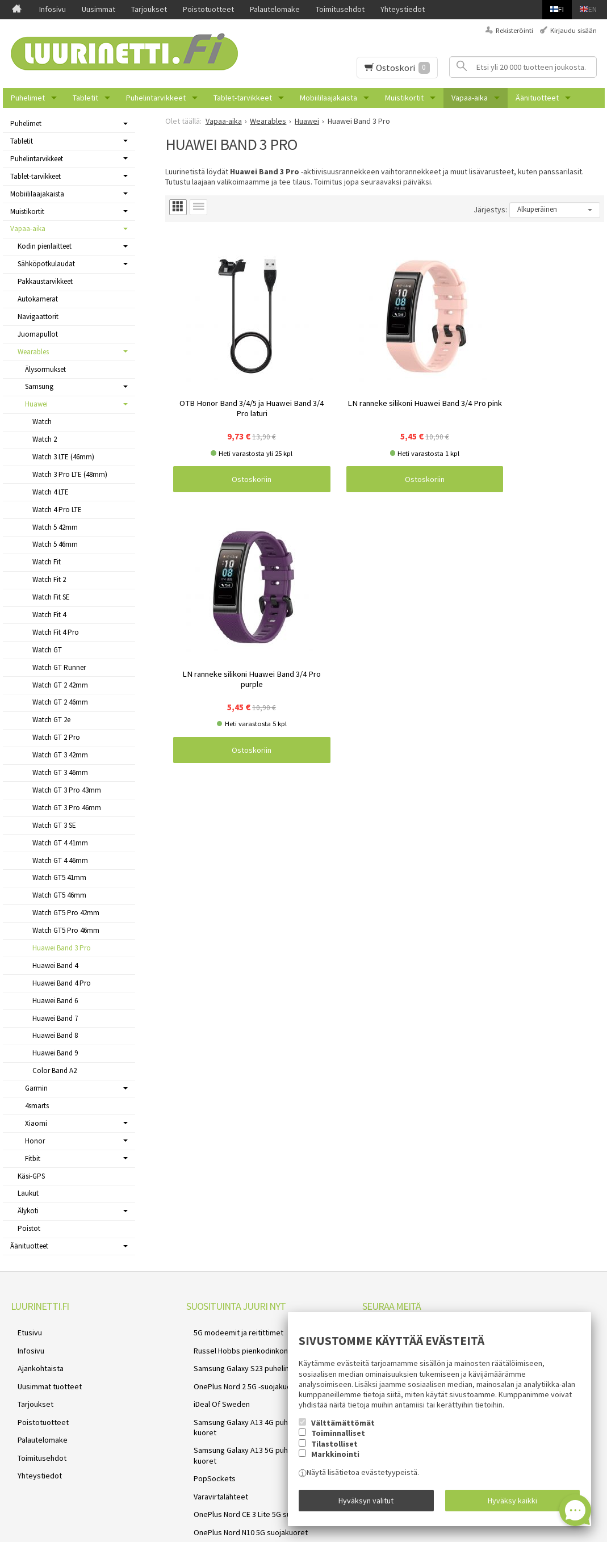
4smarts (37, 1106)
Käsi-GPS (31, 1176)
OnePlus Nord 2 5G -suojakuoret (240, 1370)
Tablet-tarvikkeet (243, 98)
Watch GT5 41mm (59, 877)
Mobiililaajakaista (328, 98)
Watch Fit (46, 562)
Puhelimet (28, 98)
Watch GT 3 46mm (60, 772)
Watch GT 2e (51, 719)
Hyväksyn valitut (365, 1504)
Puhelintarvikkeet (156, 98)
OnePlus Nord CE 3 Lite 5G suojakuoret (251, 1452)
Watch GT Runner (59, 667)
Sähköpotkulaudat (46, 264)
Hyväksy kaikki (512, 1504)
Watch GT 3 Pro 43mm (66, 790)
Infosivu (52, 9)
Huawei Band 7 (55, 1018)
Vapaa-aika (469, 98)
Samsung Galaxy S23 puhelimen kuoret (251, 1357)
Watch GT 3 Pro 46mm (66, 807)
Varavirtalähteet (213, 1438)
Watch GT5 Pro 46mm (65, 930)
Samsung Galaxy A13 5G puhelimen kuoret (257, 1411)
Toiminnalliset (338, 1440)
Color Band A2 (54, 1070)
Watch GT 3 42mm (60, 755)
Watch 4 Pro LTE (57, 509)
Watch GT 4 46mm (60, 860)
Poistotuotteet (208, 9)
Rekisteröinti (514, 30)
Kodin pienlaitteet (45, 246)
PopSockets (207, 1425)
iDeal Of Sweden (214, 1384)
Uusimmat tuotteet (43, 1370)
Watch (42, 421)
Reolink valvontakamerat (228, 1492)
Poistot (29, 1228)
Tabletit (85, 98)
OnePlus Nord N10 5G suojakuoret (243, 1465)
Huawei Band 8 (55, 1035)
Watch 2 (44, 439)
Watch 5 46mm (55, 544)
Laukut (28, 1193)
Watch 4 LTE (50, 492)
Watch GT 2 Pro (56, 737)
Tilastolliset (334, 1451)
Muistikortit (404, 98)
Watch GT (47, 650)
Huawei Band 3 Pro (61, 948)
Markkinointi (335, 1461)
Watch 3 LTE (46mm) (63, 457)
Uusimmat (98, 9)
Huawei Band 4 (55, 965)
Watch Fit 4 (49, 614)
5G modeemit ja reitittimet (231, 1330)
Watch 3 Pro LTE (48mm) (69, 474)
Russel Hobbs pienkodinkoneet (239, 1344)
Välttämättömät (343, 1430)
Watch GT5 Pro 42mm (65, 912)
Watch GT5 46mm (59, 895)
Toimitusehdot (340, 9)
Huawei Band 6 (55, 1000)
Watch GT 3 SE (54, 825)
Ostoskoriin (220, 416)
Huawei (36, 404)
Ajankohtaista (34, 1357)
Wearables (33, 352)
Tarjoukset (149, 9)
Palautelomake (275, 9)
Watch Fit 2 (49, 579)
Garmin (36, 1088)
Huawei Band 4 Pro (61, 983)
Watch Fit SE (51, 597)
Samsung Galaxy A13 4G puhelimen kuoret (257, 1398)
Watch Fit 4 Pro (55, 632)
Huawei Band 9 (55, 1053)
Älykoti (28, 1211)
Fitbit (32, 1158)
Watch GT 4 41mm (60, 843)
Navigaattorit (38, 316)
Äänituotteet (537, 98)
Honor (35, 1141)
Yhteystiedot (402, 9)
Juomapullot (38, 334)
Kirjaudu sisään (573, 30)
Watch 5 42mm (55, 527)
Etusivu (23, 1330)
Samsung (39, 386)
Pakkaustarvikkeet (45, 281)
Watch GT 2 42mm (60, 685)
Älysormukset (45, 369)
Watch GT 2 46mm (60, 702)
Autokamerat (38, 299)
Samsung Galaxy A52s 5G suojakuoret (249, 1479)
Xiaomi (36, 1123)
